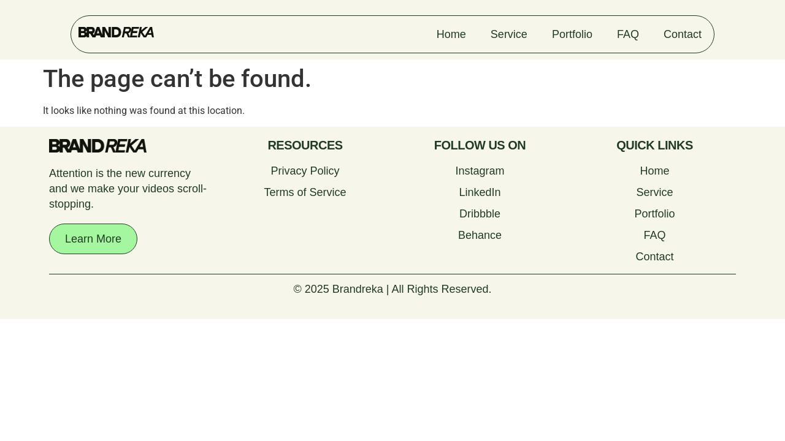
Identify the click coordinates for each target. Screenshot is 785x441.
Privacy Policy (304, 171)
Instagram (479, 171)
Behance (480, 235)
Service (509, 34)
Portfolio (572, 34)
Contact (683, 34)
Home (451, 34)
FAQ (628, 34)
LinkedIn (479, 192)
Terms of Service (305, 192)
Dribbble (479, 214)
